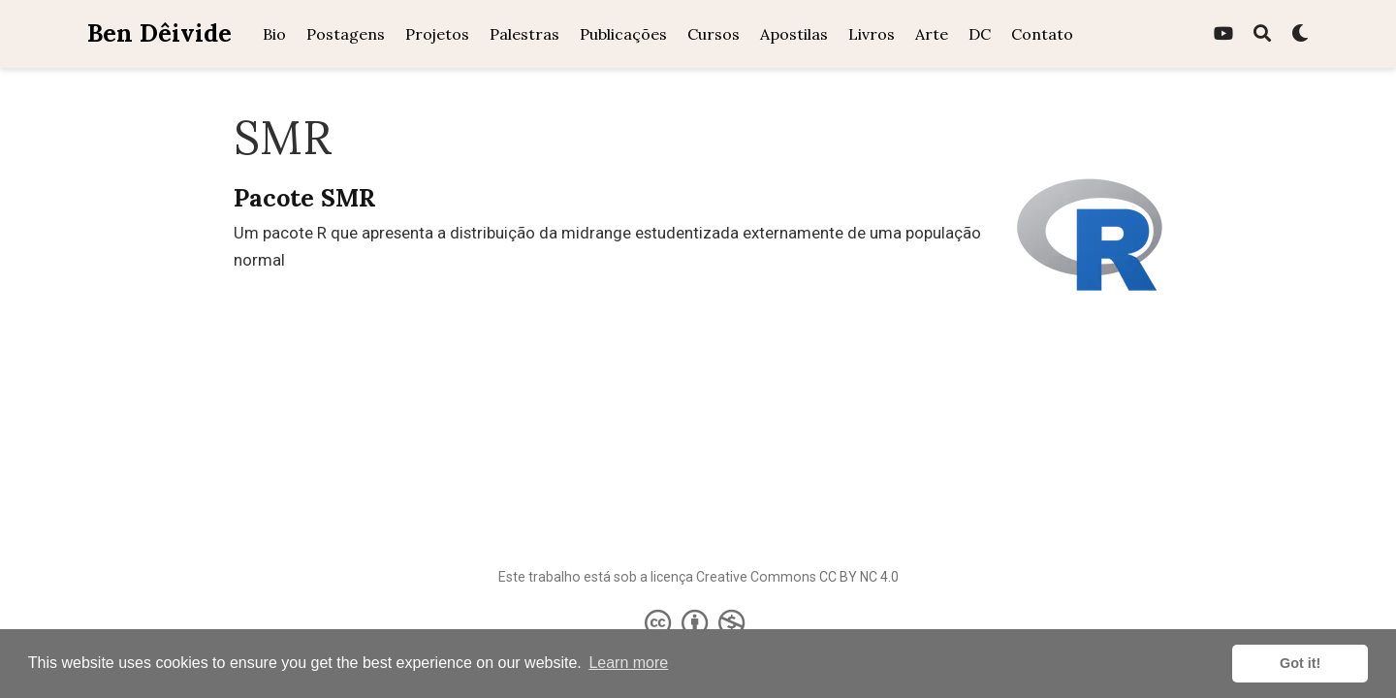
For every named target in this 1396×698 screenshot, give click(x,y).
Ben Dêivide (159, 32)
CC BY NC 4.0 (859, 577)
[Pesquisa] (1262, 34)
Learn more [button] (628, 662)
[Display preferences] (1300, 34)
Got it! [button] (1300, 663)
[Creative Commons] (698, 622)
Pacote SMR (305, 197)
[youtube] (1223, 34)
